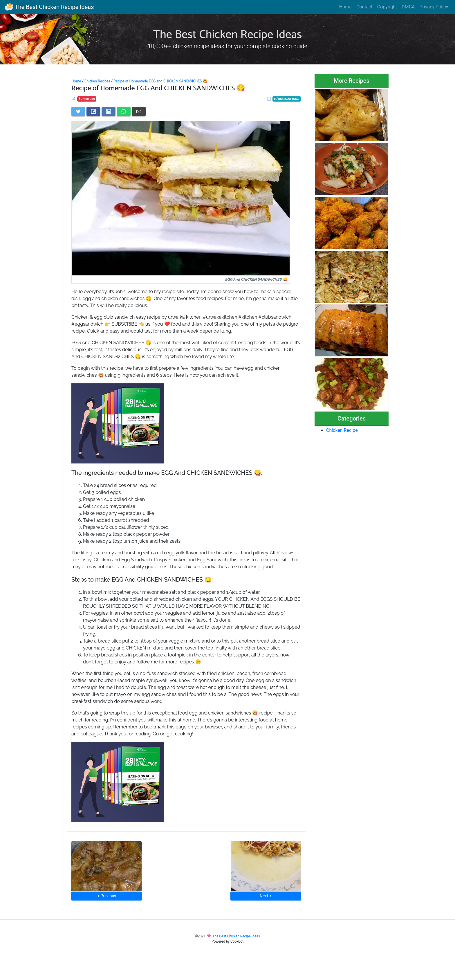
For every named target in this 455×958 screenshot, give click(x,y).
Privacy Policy (434, 7)
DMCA (408, 7)
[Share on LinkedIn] (108, 111)
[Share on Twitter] (78, 111)
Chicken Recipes (97, 81)
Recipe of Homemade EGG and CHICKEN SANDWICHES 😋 (160, 81)
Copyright (387, 7)
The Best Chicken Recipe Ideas (49, 7)
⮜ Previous (106, 896)
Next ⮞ (266, 896)
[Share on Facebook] (93, 111)
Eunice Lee (87, 99)
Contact (364, 7)
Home (345, 7)
